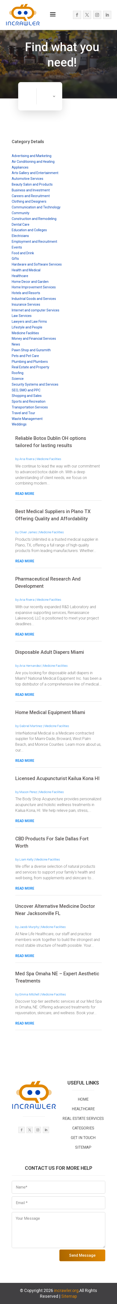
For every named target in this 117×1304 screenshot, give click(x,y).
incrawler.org (66, 1290)
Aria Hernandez (30, 665)
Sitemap (69, 1296)
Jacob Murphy (29, 927)
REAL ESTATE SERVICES (83, 1118)
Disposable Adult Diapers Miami (49, 652)
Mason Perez (28, 792)
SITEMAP (83, 1147)
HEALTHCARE (83, 1109)
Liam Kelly (26, 859)
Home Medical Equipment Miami (50, 712)
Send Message (82, 1255)
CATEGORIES (83, 1128)
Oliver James (28, 532)
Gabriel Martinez (30, 726)
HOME (83, 1099)
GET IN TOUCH (83, 1137)
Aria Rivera (26, 459)
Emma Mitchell (29, 994)
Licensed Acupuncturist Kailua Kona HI (57, 778)
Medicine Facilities (49, 459)
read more (24, 494)
